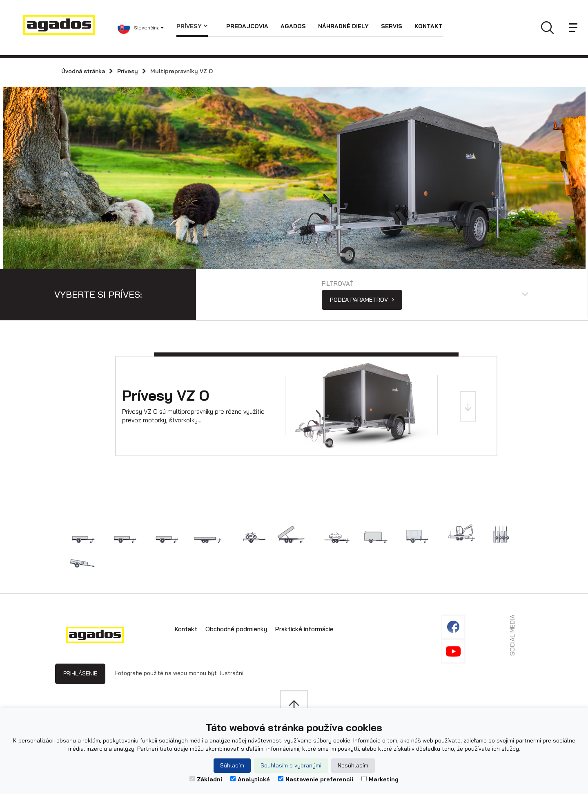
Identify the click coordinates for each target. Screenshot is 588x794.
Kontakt (428, 26)
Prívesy (192, 26)
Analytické (250, 779)
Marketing (380, 779)
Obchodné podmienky (236, 629)
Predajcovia (247, 26)
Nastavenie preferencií (315, 779)
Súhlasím (232, 765)
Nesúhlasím (353, 765)
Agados (293, 26)
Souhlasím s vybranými (291, 765)
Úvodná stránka (83, 71)
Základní (205, 779)
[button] (147, 28)
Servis (391, 26)
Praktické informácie (304, 629)
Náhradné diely (343, 26)
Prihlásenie (80, 673)
